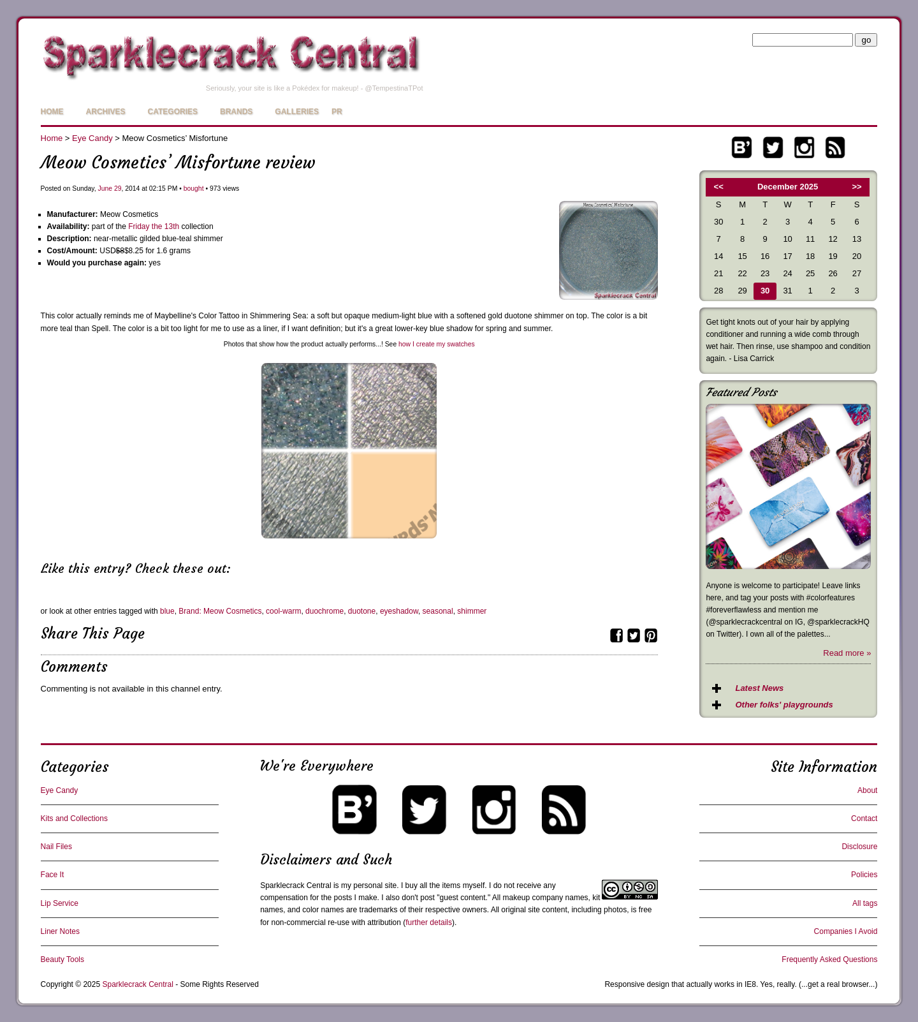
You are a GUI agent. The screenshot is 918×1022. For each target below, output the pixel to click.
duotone (361, 611)
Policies (864, 874)
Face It (52, 874)
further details (428, 922)
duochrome (324, 611)
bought (194, 188)
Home (52, 111)
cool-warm (283, 611)
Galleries (297, 111)
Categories (173, 111)
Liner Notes (60, 931)
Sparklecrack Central (295, 885)
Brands (236, 111)
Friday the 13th (153, 226)
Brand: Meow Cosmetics (219, 611)
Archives (106, 111)
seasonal (438, 611)
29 (118, 188)
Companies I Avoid (846, 931)
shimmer (471, 611)
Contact (864, 818)
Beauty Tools (63, 959)
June (105, 188)
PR (337, 111)
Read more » (847, 653)
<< (719, 186)
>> (857, 186)
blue (167, 611)
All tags (864, 903)
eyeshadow (399, 611)
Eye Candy (92, 138)
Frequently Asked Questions (829, 959)
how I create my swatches (436, 344)
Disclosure (859, 846)
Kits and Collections (74, 818)
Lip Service (59, 903)
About (867, 790)
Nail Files (56, 846)
